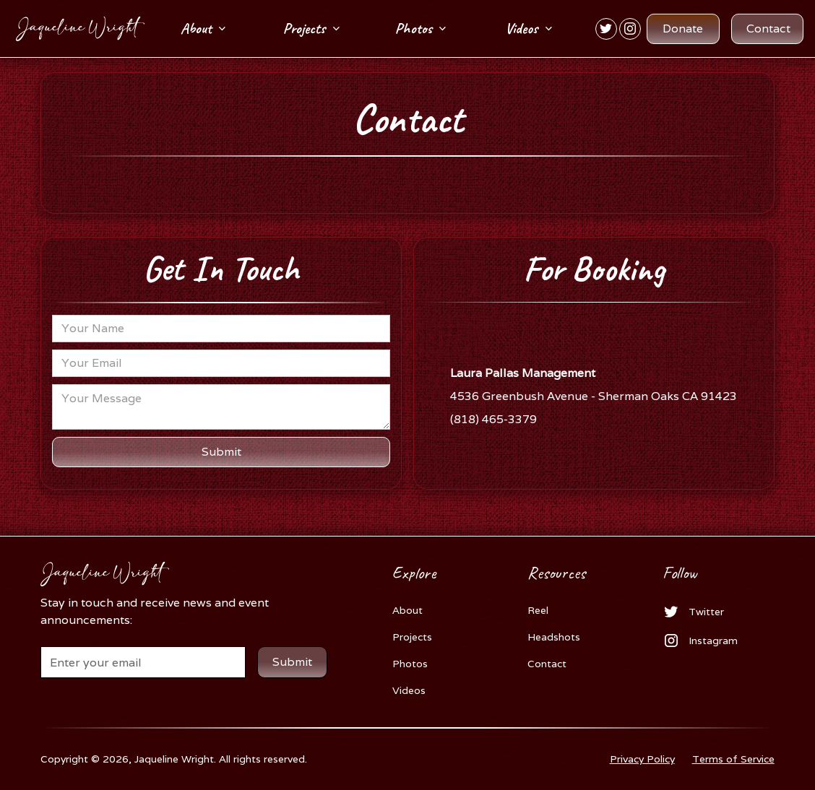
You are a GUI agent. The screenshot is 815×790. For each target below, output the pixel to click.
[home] (73, 28)
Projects (412, 636)
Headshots (553, 636)
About (407, 610)
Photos (410, 663)
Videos (409, 690)
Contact (768, 28)
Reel (537, 610)
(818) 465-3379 (493, 419)
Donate (683, 28)
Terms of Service (733, 758)
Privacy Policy (642, 758)
